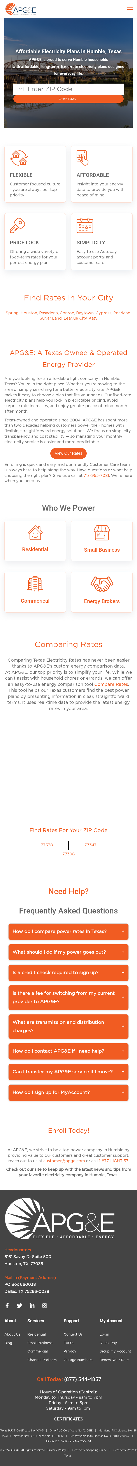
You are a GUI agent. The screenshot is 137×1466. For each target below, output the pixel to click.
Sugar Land (51, 318)
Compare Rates (111, 684)
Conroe (67, 313)
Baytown (85, 313)
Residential (35, 549)
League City (75, 318)
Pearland (121, 313)
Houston (29, 313)
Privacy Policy (57, 1450)
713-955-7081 (96, 476)
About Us (12, 1334)
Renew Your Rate (114, 1360)
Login (104, 1334)
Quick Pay (108, 1343)
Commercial (37, 1351)
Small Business (102, 550)
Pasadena (48, 313)
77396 (68, 854)
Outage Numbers (78, 1360)
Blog (8, 1343)
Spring (12, 313)
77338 (47, 845)
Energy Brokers (102, 601)
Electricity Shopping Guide (89, 1450)
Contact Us (73, 1334)
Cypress (103, 313)
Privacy (70, 1351)
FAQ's (69, 1343)
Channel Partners (42, 1360)
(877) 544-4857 (82, 1379)
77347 (90, 845)
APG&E (15, 1450)
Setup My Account (115, 1351)
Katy (93, 318)
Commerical (35, 601)
